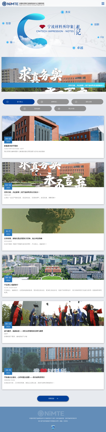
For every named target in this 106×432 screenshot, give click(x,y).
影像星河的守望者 (11, 146)
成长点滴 (89, 102)
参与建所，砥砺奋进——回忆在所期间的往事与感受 (23, 331)
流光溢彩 (37, 108)
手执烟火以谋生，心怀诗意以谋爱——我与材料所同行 (24, 377)
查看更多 (51, 398)
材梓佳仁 (54, 102)
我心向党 (71, 108)
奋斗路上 (20, 102)
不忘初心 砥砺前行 (11, 285)
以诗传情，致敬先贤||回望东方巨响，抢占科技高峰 (23, 238)
